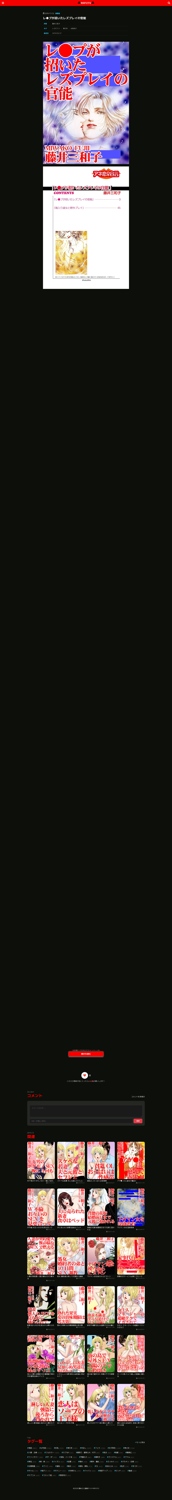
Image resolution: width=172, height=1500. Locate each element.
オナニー (60, 1471)
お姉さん (75, 1471)
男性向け (65, 1475)
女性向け (74, 28)
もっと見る (140, 1442)
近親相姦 (34, 1466)
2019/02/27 (57, 33)
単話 (33, 1448)
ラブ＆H (68, 1452)
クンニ (48, 1466)
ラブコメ (34, 1475)
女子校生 (115, 1448)
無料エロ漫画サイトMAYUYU (89, 1488)
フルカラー (52, 1452)
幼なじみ (111, 1466)
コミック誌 (49, 1475)
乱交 (125, 1466)
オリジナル (114, 1457)
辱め (83, 1461)
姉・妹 (44, 1461)
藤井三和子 (56, 24)
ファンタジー (36, 1457)
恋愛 (72, 1461)
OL (99, 1466)
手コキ (137, 1466)
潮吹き (100, 1457)
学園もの (85, 1457)
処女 (107, 1452)
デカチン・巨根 (130, 1461)
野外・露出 (97, 1461)
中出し (86, 1448)
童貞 (133, 1471)
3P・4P (52, 1457)
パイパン (90, 1471)
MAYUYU (86, 3)
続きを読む (86, 1054)
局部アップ (105, 1471)
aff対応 (46, 1448)
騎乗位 (131, 1452)
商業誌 (57, 13)
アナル (129, 1457)
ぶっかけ (112, 1461)
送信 (138, 1121)
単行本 (65, 28)
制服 (119, 1452)
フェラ (100, 1448)
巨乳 (59, 1448)
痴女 (72, 1466)
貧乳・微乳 (85, 1466)
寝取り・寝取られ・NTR (88, 1452)
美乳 (32, 1461)
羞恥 (60, 1466)
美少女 (129, 1448)
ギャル (33, 1471)
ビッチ (120, 1471)
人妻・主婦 (35, 1452)
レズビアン (56, 28)
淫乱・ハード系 (69, 1457)
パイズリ (58, 1461)
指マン (46, 1471)
